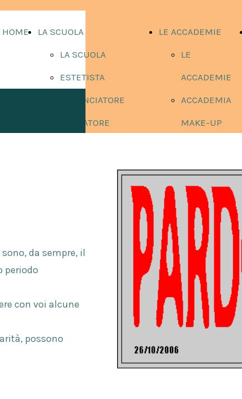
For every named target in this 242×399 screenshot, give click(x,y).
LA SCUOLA (61, 31)
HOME (15, 31)
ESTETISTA (82, 77)
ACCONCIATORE (92, 99)
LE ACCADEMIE (190, 31)
